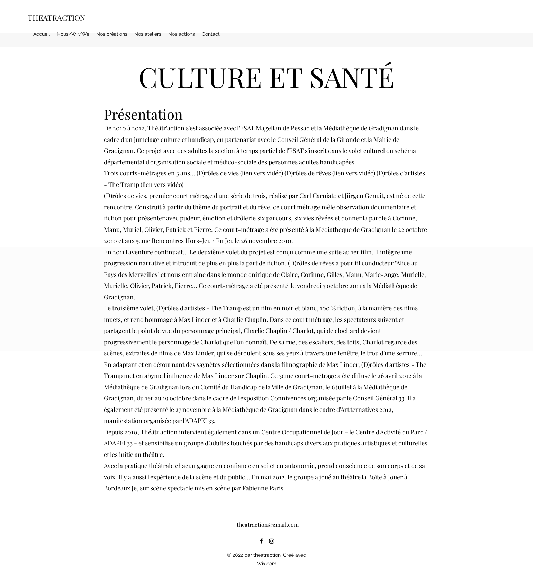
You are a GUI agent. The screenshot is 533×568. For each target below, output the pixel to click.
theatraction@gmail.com (268, 524)
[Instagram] (271, 541)
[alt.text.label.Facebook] (261, 541)
